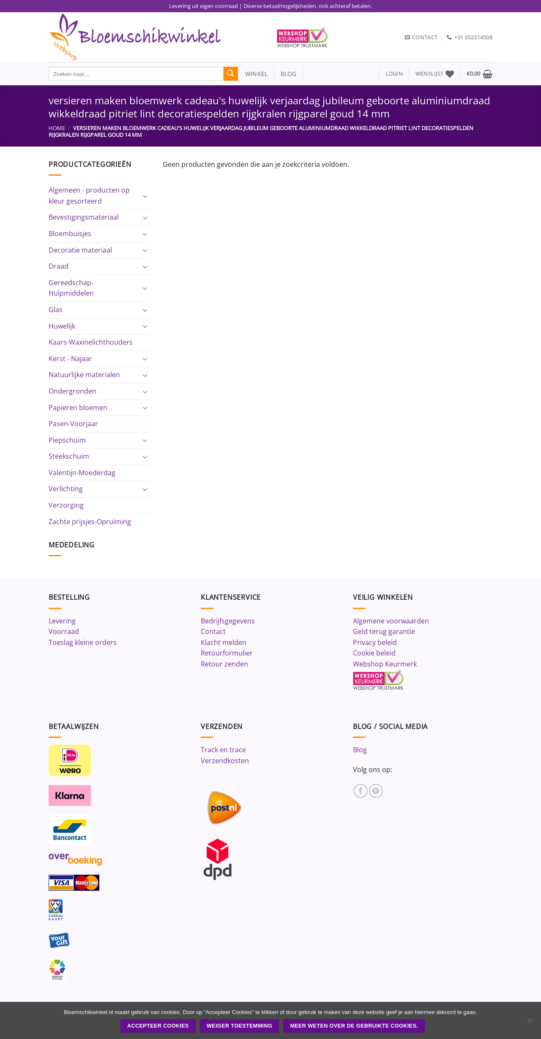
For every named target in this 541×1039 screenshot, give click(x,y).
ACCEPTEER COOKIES (158, 1026)
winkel (253, 74)
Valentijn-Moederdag (82, 472)
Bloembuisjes (70, 233)
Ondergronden (72, 391)
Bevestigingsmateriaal (84, 217)
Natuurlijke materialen (84, 374)
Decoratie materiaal (80, 250)
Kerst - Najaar (70, 358)
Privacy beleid (375, 642)
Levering (62, 621)
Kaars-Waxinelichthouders (91, 342)
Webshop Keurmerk (385, 664)
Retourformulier (227, 653)
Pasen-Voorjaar (73, 423)
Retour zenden (224, 664)
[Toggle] (145, 196)
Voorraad (64, 631)
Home (57, 128)
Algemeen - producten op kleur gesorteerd (89, 195)
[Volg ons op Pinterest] (376, 791)
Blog (360, 749)
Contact (213, 631)
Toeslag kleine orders (83, 642)
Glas (56, 309)
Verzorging (66, 505)
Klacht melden (223, 642)
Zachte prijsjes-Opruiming (90, 521)
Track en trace (223, 749)
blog (289, 74)
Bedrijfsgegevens (228, 621)
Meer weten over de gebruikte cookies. (354, 1026)
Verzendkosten (225, 760)
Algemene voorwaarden (391, 621)
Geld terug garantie (384, 631)
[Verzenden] (231, 74)
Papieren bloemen (78, 407)
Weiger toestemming (239, 1026)
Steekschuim (69, 456)
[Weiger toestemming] (530, 1023)
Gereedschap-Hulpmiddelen (71, 288)
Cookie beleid (374, 653)
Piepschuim (67, 440)
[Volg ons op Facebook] (361, 791)
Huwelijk (62, 326)
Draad (58, 266)
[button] (394, 73)
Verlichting (66, 488)
